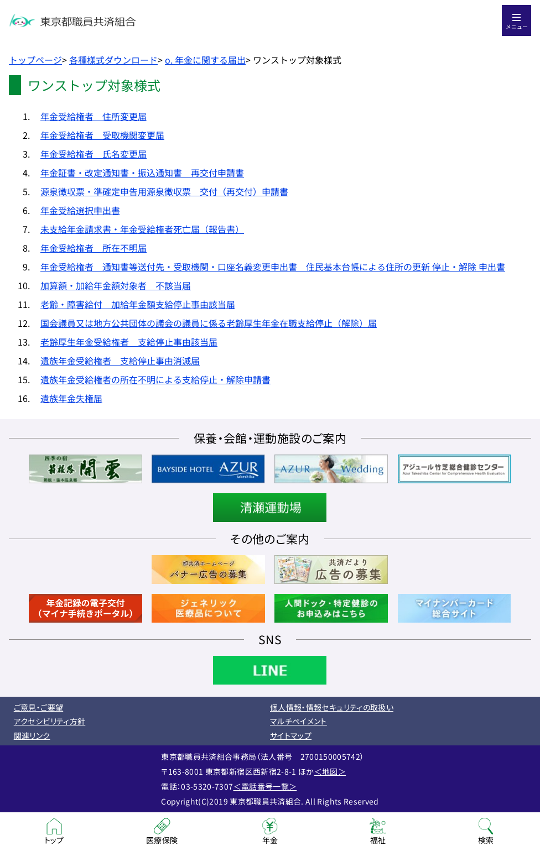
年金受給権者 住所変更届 (93, 116)
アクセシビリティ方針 (50, 721)
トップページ (35, 59)
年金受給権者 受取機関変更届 (102, 135)
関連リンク (32, 735)
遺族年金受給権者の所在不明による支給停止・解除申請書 (155, 379)
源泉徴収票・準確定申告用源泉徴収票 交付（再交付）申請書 (164, 191)
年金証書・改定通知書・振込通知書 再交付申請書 (142, 172)
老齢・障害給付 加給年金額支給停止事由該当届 (137, 304)
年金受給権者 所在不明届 (93, 247)
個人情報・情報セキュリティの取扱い (331, 707)
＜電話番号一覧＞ (265, 786)
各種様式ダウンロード (113, 59)
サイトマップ (290, 735)
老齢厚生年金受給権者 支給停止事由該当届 (128, 341)
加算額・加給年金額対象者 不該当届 (115, 285)
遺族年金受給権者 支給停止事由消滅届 (120, 360)
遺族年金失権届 (71, 398)
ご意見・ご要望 (38, 707)
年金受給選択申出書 (80, 210)
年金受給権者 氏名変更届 (93, 153)
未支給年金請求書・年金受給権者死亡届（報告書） (142, 229)
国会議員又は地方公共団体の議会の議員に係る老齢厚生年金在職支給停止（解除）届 (208, 323)
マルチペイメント (298, 721)
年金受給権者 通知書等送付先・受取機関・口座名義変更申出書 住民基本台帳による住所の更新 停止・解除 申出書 (272, 266)
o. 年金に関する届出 (205, 59)
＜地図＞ (330, 771)
